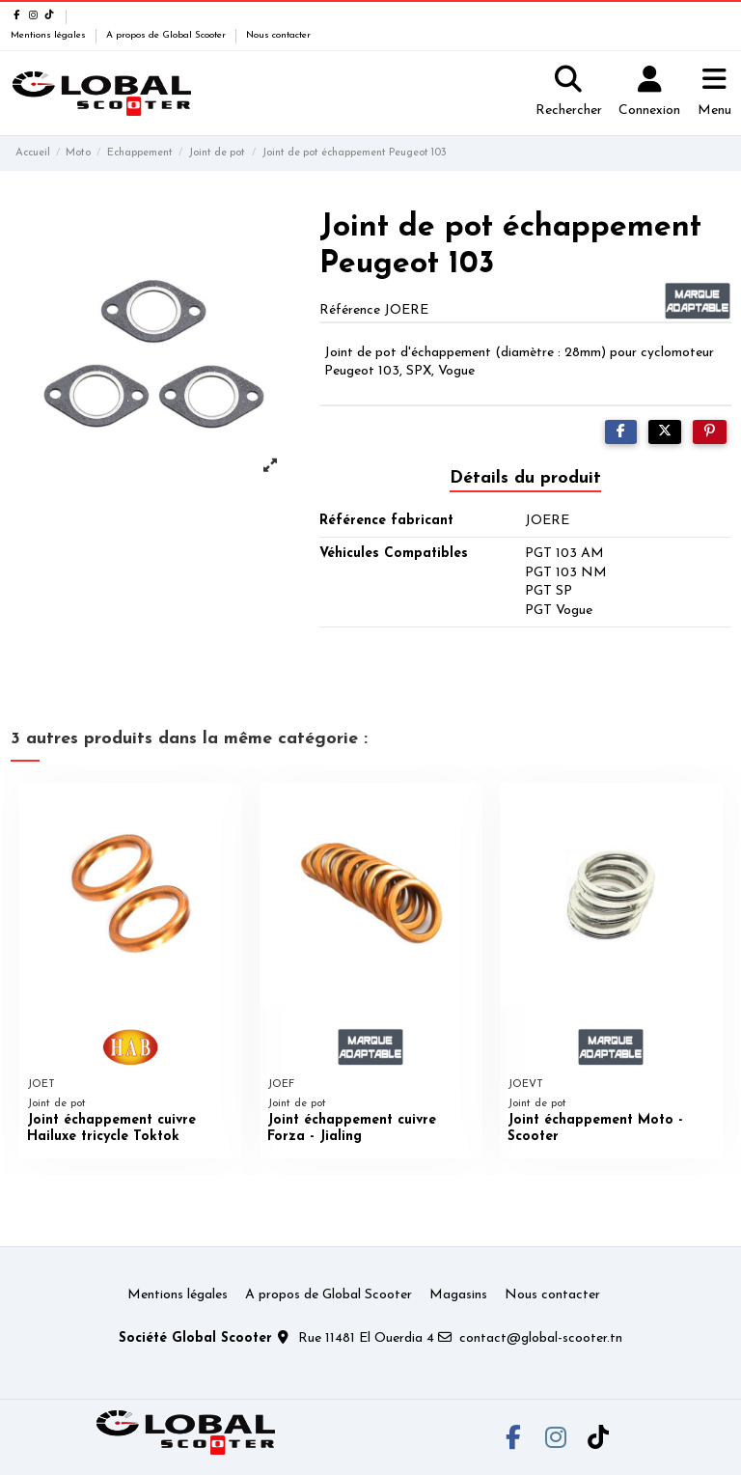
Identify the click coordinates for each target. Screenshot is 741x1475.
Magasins (458, 1295)
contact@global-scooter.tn (540, 1338)
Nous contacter (278, 35)
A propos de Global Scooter (167, 35)
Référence (349, 310)
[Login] (649, 93)
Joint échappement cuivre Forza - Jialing (351, 1128)
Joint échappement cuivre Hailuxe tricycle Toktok (111, 1128)
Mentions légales (50, 35)
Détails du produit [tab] (525, 478)
